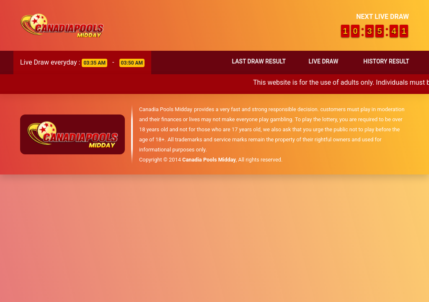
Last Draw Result (259, 61)
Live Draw (323, 61)
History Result (386, 61)
